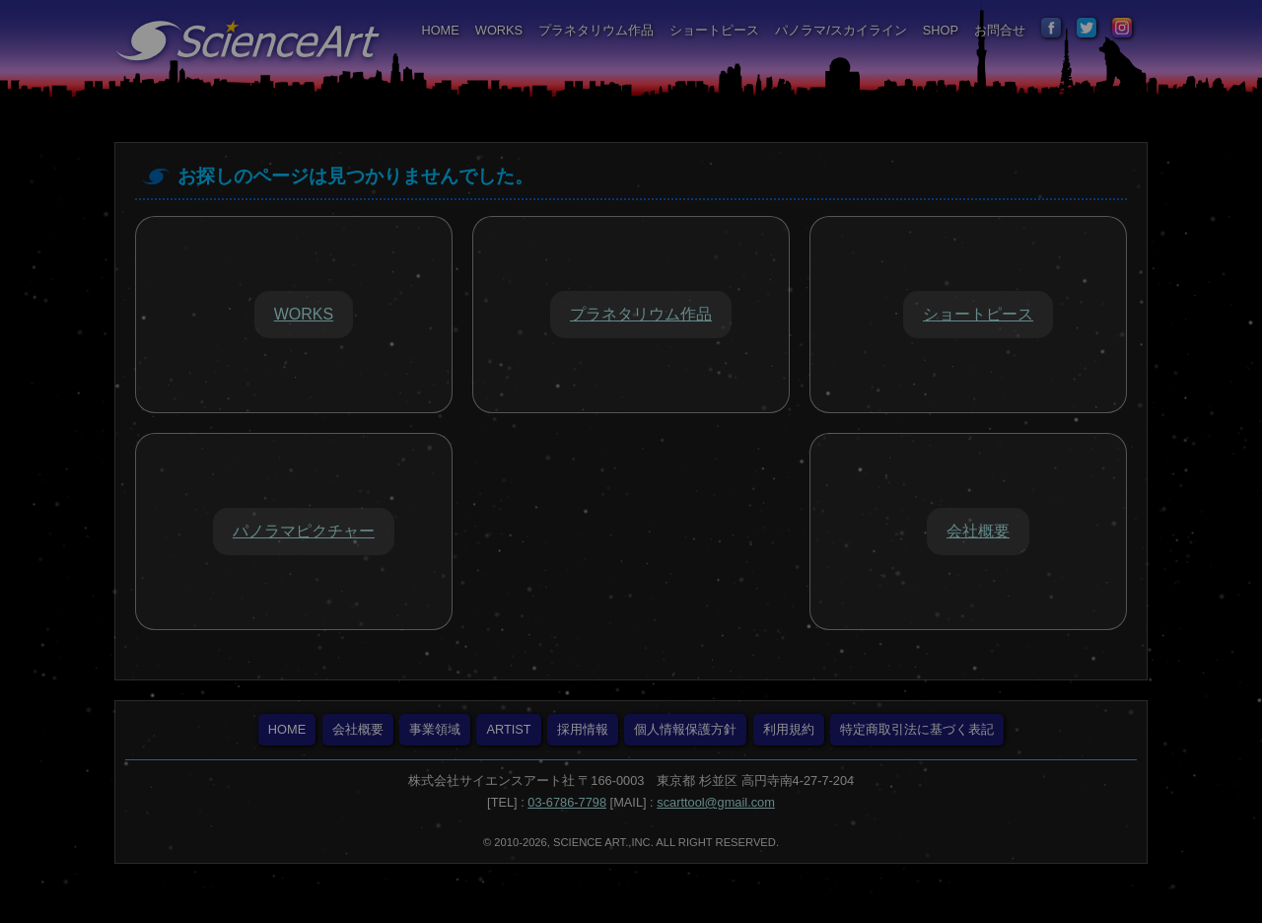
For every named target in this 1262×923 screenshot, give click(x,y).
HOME (439, 30)
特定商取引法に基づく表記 (917, 729)
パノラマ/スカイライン (841, 30)
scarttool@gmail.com (716, 802)
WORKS (499, 30)
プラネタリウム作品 (596, 30)
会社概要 (358, 729)
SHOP (940, 30)
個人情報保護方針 (685, 729)
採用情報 (582, 729)
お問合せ (999, 30)
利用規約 (788, 729)
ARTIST (508, 729)
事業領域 (434, 729)
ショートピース (714, 30)
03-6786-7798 (566, 802)
